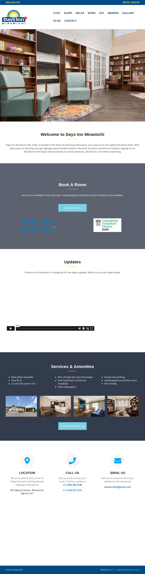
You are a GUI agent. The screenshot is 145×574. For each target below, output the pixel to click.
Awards (113, 13)
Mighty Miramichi (132, 570)
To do (57, 20)
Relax (80, 13)
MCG (112, 570)
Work (92, 13)
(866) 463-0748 (13, 2)
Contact (70, 20)
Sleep (68, 13)
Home (56, 13)
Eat (101, 13)
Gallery (128, 13)
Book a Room (131, 2)
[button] (72, 208)
